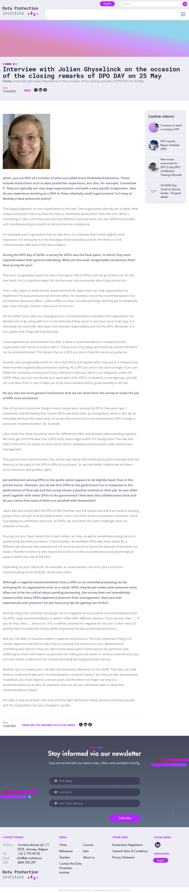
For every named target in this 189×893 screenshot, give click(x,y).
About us (89, 857)
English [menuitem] (160, 860)
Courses (88, 845)
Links (86, 851)
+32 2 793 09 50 (29, 853)
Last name (56, 792)
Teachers (64, 857)
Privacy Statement (123, 857)
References (66, 851)
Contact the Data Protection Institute (70, 868)
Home (7, 81)
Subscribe (125, 818)
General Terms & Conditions (130, 851)
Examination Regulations (127, 845)
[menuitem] (107, 3)
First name (56, 781)
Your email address (56, 803)
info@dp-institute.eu (29, 858)
